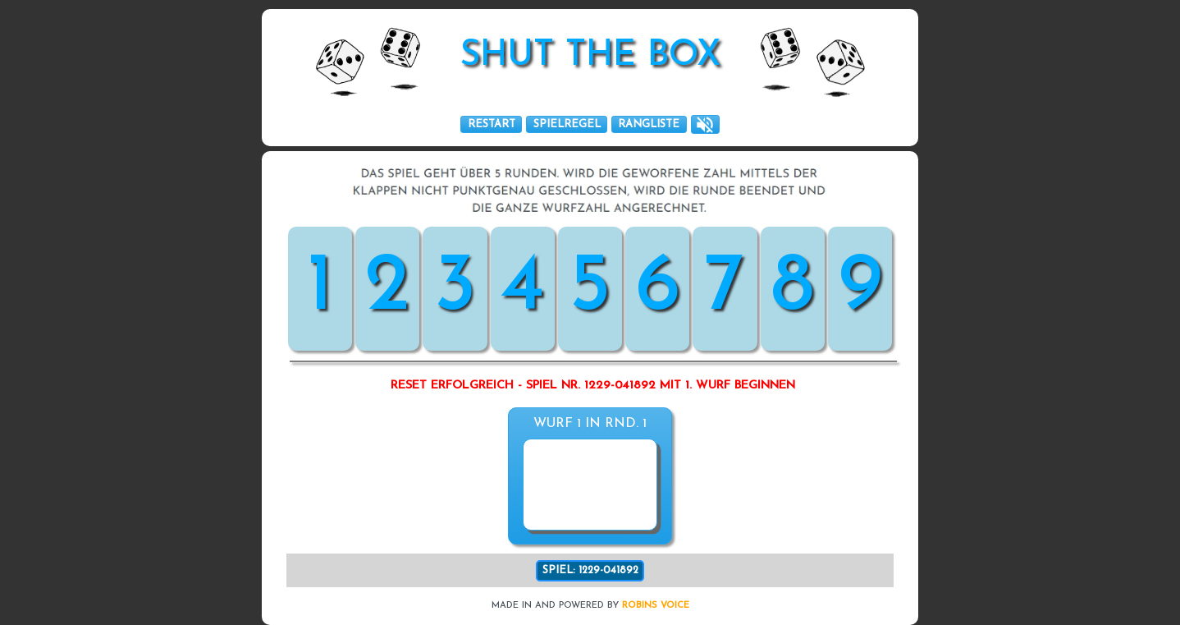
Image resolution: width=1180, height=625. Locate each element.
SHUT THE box (590, 56)
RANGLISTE (648, 124)
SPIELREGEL (567, 124)
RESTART (491, 124)
